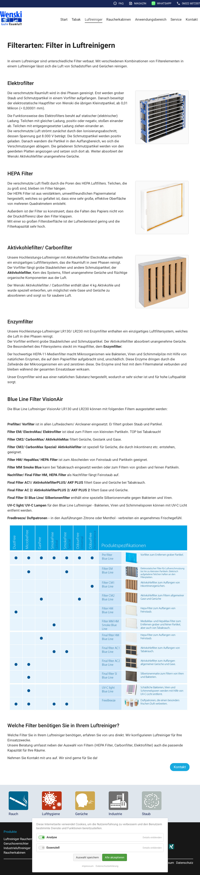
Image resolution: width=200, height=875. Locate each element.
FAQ (121, 3)
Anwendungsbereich (150, 19)
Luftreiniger (93, 19)
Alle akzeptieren (114, 857)
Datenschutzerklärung (107, 866)
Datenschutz (184, 863)
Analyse (51, 837)
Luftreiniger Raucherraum (21, 839)
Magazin (140, 3)
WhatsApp (164, 3)
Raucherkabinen (118, 19)
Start (63, 19)
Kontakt (192, 19)
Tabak (76, 19)
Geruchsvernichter (16, 843)
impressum (87, 866)
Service (176, 19)
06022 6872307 (191, 3)
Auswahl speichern (87, 857)
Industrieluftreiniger (17, 848)
